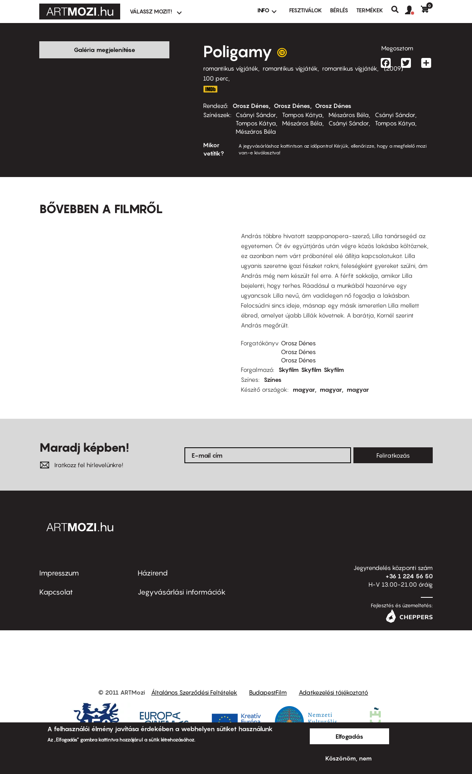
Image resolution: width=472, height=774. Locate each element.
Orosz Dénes (250, 105)
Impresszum (59, 560)
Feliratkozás (393, 443)
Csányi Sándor (256, 114)
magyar (304, 377)
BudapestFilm (268, 680)
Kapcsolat (56, 580)
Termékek (369, 10)
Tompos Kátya (302, 114)
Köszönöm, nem (348, 758)
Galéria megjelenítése (104, 49)
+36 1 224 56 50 (409, 563)
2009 (393, 68)
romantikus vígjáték (230, 68)
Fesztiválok (305, 10)
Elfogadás (349, 736)
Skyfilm (288, 357)
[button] (413, 10)
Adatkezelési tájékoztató (333, 680)
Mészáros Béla (348, 114)
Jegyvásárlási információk (182, 580)
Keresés (398, 9)
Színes (273, 367)
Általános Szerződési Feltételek (194, 680)
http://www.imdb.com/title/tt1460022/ (210, 89)
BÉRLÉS (339, 10)
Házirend (153, 560)
